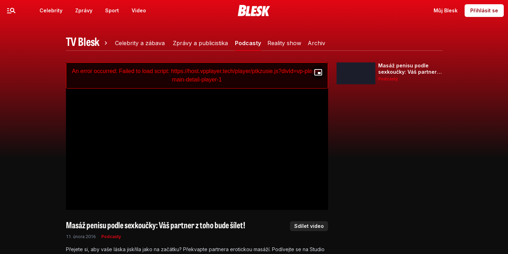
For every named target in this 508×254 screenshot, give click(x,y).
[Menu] (11, 11)
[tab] (88, 43)
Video (139, 10)
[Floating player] (318, 72)
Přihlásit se (484, 10)
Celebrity (51, 10)
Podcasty (111, 236)
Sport (112, 10)
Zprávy (83, 10)
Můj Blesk (446, 10)
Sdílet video (309, 226)
